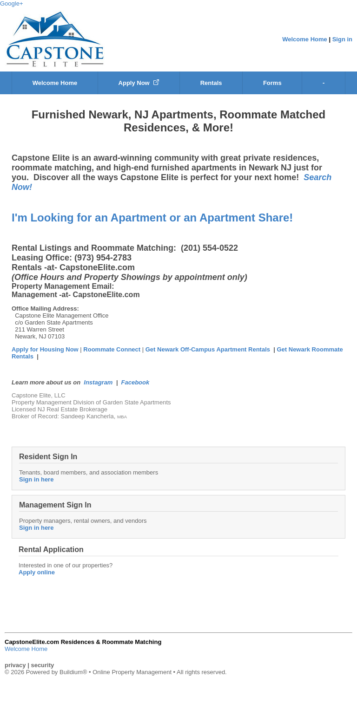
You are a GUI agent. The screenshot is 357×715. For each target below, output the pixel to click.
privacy (15, 665)
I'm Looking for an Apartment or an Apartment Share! (152, 217)
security (42, 665)
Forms (272, 82)
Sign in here (36, 479)
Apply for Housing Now (45, 349)
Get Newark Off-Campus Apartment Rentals (207, 349)
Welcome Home (304, 39)
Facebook (135, 382)
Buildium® (73, 672)
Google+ (11, 3)
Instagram (98, 382)
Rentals (211, 82)
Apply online (37, 572)
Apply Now (139, 82)
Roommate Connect (112, 349)
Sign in (342, 39)
